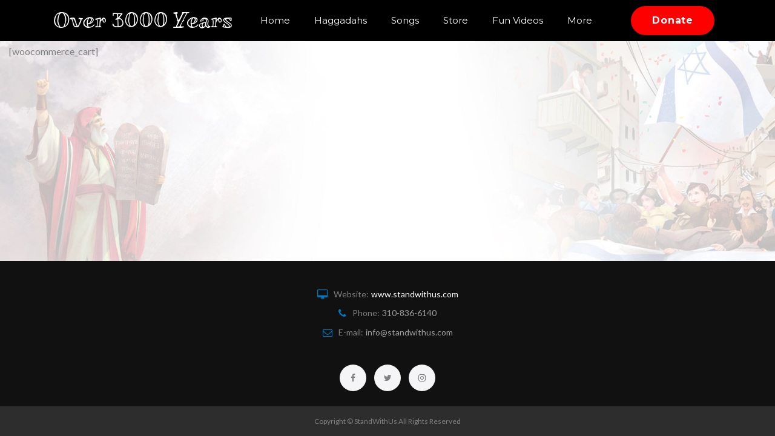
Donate (672, 27)
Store (480, 13)
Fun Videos (542, 13)
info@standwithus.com (409, 332)
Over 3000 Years (150, 28)
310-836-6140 (409, 313)
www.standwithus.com (414, 294)
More (426, 41)
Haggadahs (365, 13)
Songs (430, 13)
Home (300, 13)
